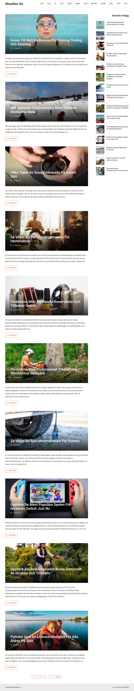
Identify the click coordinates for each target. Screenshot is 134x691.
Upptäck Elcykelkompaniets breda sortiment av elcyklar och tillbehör (46, 571)
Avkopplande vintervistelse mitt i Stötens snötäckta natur (43, 110)
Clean (114, 687)
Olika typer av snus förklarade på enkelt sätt (43, 174)
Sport (69, 3)
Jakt (118, 3)
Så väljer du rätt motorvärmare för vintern (44, 441)
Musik (78, 3)
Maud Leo (18, 48)
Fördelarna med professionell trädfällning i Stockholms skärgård (44, 371)
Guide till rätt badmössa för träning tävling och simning (46, 42)
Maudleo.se (14, 4)
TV (55, 3)
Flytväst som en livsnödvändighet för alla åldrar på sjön (44, 639)
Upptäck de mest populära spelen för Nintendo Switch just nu (40, 506)
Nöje (85, 3)
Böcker (94, 3)
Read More (11, 74)
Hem (41, 3)
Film (48, 3)
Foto (62, 3)
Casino (103, 3)
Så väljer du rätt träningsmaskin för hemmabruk (40, 239)
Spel (111, 3)
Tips (125, 3)
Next (58, 677)
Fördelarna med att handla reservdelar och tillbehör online (45, 304)
